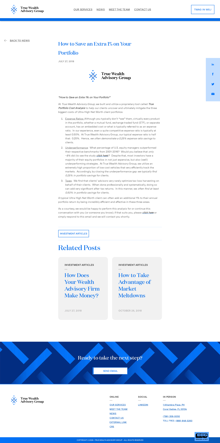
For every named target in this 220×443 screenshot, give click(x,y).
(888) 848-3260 (184, 420)
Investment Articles (73, 233)
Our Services (118, 404)
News (113, 413)
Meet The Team (119, 409)
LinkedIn (143, 404)
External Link (118, 422)
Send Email (110, 370)
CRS (112, 426)
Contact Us (117, 418)
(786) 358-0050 (171, 416)
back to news (17, 40)
